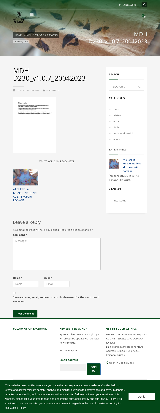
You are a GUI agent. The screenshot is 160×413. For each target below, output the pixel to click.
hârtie (116, 127)
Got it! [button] (141, 396)
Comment (20, 234)
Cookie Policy (81, 398)
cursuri (117, 109)
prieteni (117, 115)
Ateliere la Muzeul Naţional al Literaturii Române (25, 194)
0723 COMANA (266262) (127, 334)
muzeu (117, 121)
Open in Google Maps (120, 362)
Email (48, 277)
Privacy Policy (107, 398)
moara (116, 139)
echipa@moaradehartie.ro (128, 346)
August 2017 (119, 200)
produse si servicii (123, 133)
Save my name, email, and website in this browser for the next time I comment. (56, 299)
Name (17, 277)
